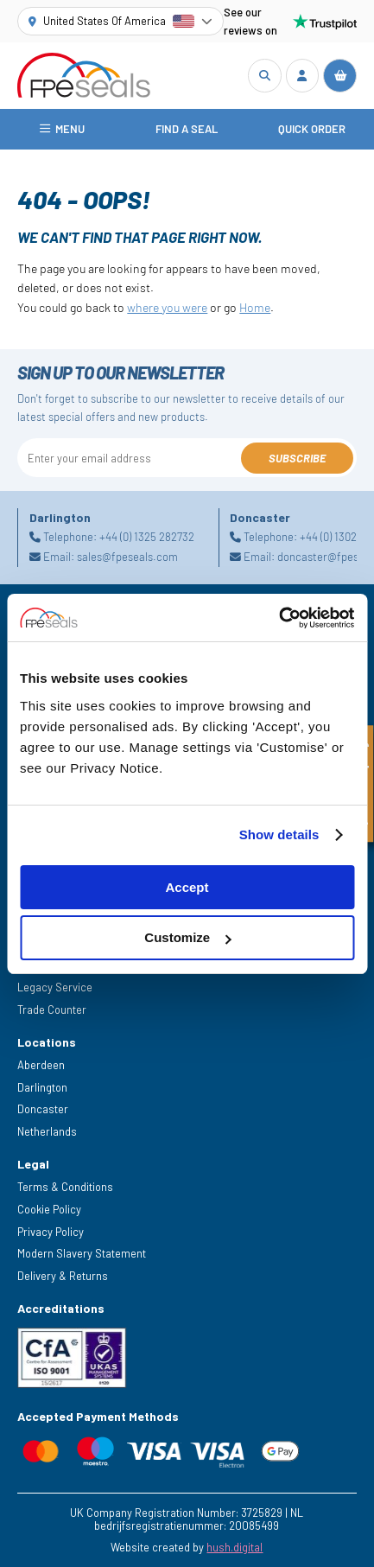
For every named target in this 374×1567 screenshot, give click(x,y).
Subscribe (297, 458)
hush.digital (234, 1547)
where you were (167, 307)
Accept (186, 887)
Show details (279, 834)
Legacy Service (54, 987)
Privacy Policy (50, 1232)
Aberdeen (41, 1065)
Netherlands (47, 1131)
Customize (187, 937)
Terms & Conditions (65, 1187)
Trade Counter (51, 1009)
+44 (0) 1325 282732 (146, 538)
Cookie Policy (49, 1209)
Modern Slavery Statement (81, 1253)
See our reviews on (290, 21)
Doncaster (42, 1109)
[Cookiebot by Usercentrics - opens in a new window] (278, 618)
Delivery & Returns (62, 1276)
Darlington (42, 1087)
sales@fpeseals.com (127, 557)
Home (254, 307)
